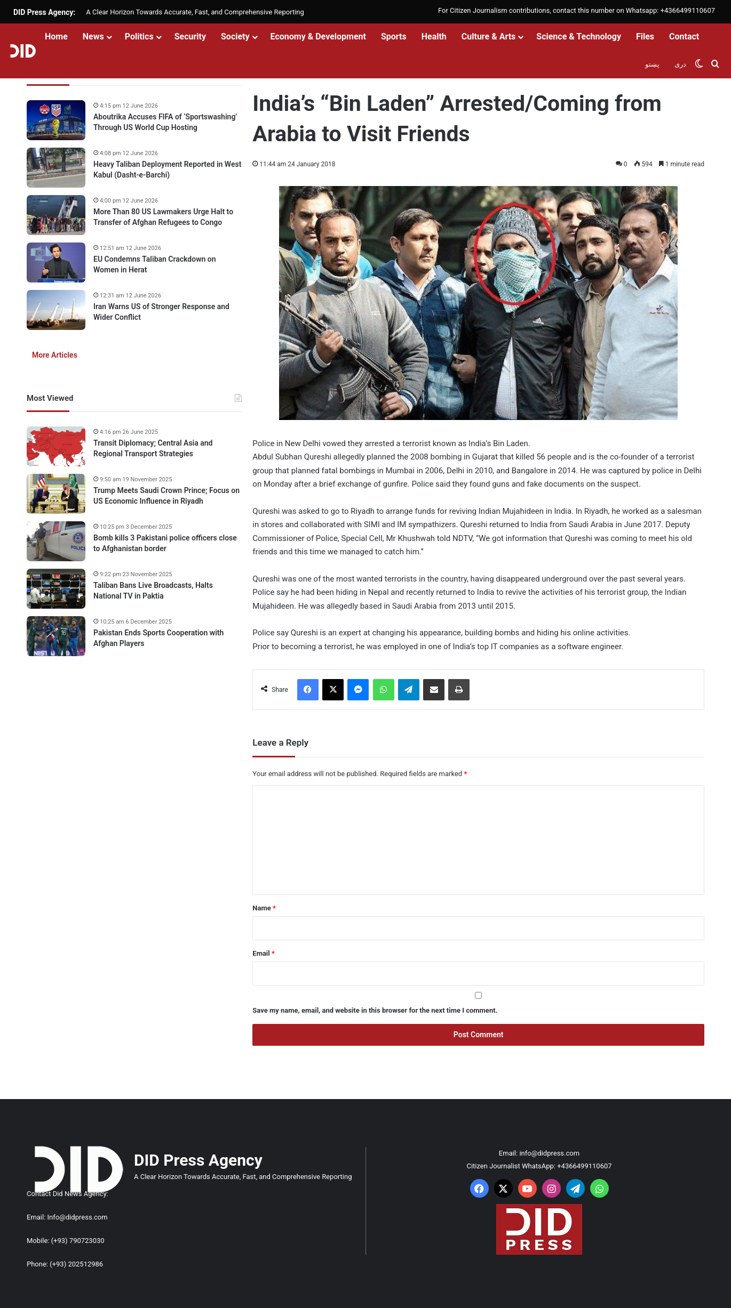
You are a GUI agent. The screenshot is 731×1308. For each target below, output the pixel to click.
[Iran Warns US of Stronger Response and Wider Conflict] (56, 310)
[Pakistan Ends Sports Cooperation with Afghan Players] (56, 636)
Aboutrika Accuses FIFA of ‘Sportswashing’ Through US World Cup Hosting (165, 122)
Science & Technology (578, 36)
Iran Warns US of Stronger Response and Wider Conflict (161, 311)
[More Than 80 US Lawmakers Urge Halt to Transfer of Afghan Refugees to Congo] (56, 215)
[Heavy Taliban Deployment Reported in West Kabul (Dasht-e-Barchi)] (56, 168)
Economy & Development (318, 36)
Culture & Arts (489, 36)
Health (434, 36)
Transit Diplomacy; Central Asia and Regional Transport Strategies (152, 448)
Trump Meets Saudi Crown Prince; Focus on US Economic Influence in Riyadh (166, 495)
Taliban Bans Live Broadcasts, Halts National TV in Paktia (153, 590)
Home (56, 36)
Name (264, 908)
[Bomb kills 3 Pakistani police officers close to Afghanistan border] (56, 541)
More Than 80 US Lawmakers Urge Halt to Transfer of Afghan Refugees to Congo (163, 217)
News (93, 36)
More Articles (54, 355)
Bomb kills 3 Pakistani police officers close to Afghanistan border (165, 543)
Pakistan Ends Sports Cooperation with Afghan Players (158, 638)
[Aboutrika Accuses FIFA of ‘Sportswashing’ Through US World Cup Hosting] (56, 120)
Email (263, 953)
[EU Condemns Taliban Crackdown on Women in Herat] (56, 262)
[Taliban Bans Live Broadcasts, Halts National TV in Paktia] (56, 589)
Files (645, 36)
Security (190, 36)
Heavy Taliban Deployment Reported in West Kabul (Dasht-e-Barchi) (167, 169)
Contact (684, 36)
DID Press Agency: (44, 12)
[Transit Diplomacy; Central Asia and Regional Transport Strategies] (56, 446)
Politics (139, 36)
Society (235, 36)
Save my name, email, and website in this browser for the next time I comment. (374, 1010)
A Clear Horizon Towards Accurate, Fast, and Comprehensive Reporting (195, 12)
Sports (394, 36)
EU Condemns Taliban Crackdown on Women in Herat (154, 264)
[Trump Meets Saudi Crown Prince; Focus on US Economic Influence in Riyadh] (56, 494)
